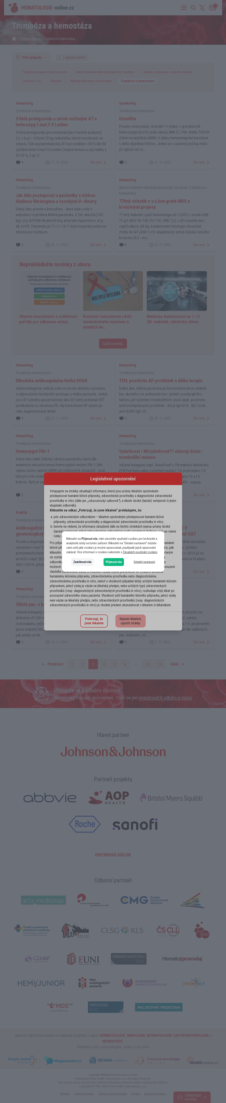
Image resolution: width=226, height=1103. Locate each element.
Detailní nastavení (144, 562)
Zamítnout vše (82, 562)
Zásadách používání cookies (140, 552)
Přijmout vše (114, 562)
